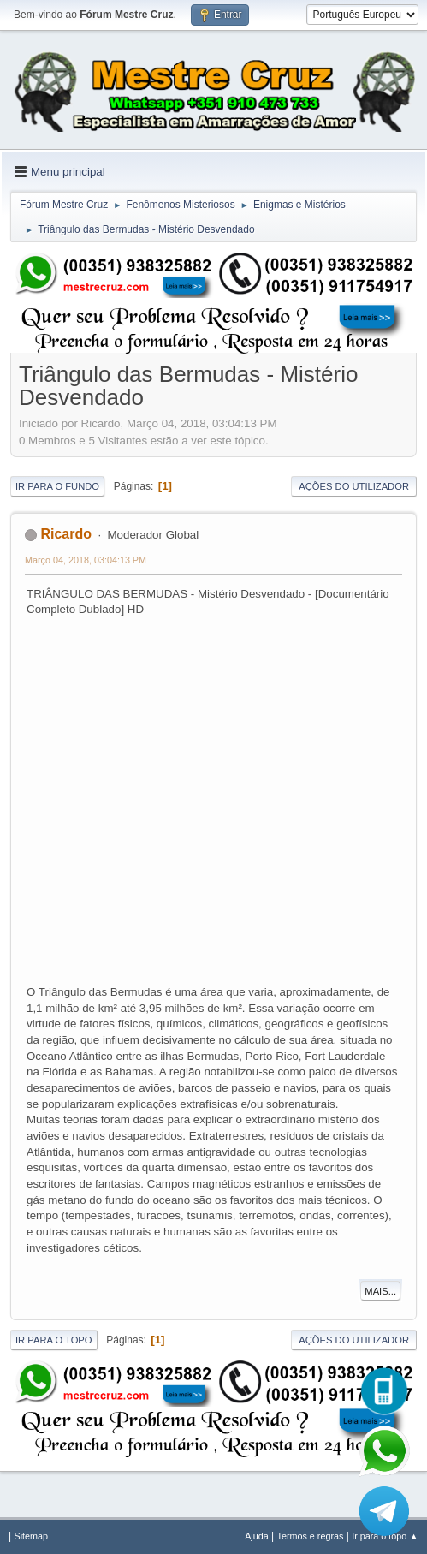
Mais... (380, 1291)
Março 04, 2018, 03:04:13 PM (85, 560)
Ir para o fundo (57, 486)
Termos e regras (310, 1536)
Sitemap (31, 1536)
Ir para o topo (53, 1340)
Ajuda (257, 1536)
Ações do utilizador (354, 486)
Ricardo (66, 534)
